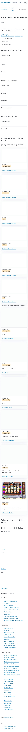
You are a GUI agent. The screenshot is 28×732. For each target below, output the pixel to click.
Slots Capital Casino (9, 645)
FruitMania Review (7, 476)
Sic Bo (3, 549)
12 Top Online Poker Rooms (12, 675)
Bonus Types (7, 705)
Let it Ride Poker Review (9, 170)
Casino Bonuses (8, 709)
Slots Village (7, 635)
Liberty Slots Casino (9, 637)
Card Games (7, 690)
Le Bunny (6, 603)
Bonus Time (7, 703)
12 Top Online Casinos (10, 655)
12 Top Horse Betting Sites (11, 666)
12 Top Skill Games (9, 657)
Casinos (20, 2)
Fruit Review (5, 373)
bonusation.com (8, 717)
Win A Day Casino (9, 641)
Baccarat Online (8, 681)
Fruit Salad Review (7, 407)
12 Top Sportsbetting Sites (11, 670)
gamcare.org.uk (8, 728)
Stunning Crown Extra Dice (11, 607)
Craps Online (7, 686)
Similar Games (10, 36)
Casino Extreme (8, 628)
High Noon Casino (9, 643)
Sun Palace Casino (9, 632)
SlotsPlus (6, 630)
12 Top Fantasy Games (10, 668)
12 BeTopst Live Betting (10, 664)
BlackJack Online (8, 683)
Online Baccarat (8, 679)
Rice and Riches (8, 605)
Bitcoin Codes (8, 701)
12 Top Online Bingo (10, 672)
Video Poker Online (9, 696)
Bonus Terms (7, 707)
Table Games (7, 692)
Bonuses (14, 2)
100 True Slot (7, 612)
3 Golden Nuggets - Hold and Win (13, 620)
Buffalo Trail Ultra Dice (10, 601)
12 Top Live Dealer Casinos (11, 662)
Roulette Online (8, 688)
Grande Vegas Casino (10, 648)
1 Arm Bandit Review (8, 440)
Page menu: (4, 34)
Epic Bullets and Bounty (10, 616)
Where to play (18, 36)
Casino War (4, 588)
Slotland (6, 639)
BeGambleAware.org (10, 726)
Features (3, 36)
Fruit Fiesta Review (7, 338)
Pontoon (3, 569)
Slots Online (7, 694)
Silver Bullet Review (7, 513)
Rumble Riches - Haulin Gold (12, 610)
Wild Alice (7, 614)
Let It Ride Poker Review (9, 197)
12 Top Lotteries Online (10, 660)
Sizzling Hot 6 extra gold (11, 618)
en (25, 2)
